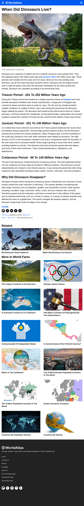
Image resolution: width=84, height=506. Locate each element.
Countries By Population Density (16, 435)
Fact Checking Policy (8, 474)
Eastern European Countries (56, 404)
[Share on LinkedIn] (20, 210)
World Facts (26, 215)
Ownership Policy (7, 481)
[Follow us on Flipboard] (3, 488)
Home (4, 456)
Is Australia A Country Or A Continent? (19, 313)
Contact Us (5, 460)
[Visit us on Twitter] (12, 488)
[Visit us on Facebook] (7, 488)
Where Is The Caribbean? (13, 373)
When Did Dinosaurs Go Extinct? (57, 253)
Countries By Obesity (53, 435)
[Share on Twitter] (11, 210)
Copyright (5, 467)
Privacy (4, 463)
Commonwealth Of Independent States (19, 344)
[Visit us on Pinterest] (16, 488)
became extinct (50, 77)
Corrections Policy (8, 477)
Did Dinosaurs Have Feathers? (15, 253)
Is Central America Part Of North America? (62, 344)
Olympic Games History (54, 284)
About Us (5, 470)
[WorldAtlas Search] (81, 2)
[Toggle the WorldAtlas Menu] (3, 2)
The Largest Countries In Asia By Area (18, 284)
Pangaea (67, 99)
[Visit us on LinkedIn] (20, 488)
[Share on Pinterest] (15, 210)
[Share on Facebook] (7, 210)
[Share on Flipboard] (3, 210)
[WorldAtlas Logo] (14, 3)
